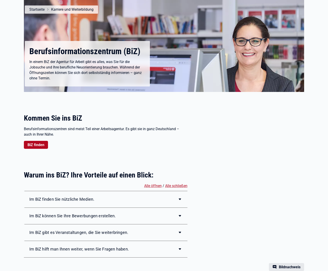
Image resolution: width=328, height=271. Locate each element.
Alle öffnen (153, 186)
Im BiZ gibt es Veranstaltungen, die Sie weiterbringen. (78, 232)
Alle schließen (176, 186)
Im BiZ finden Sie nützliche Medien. (61, 199)
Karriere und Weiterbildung (72, 9)
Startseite (37, 9)
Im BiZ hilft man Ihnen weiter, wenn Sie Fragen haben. (79, 249)
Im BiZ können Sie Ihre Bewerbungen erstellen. (72, 215)
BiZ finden (36, 145)
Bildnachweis (289, 267)
